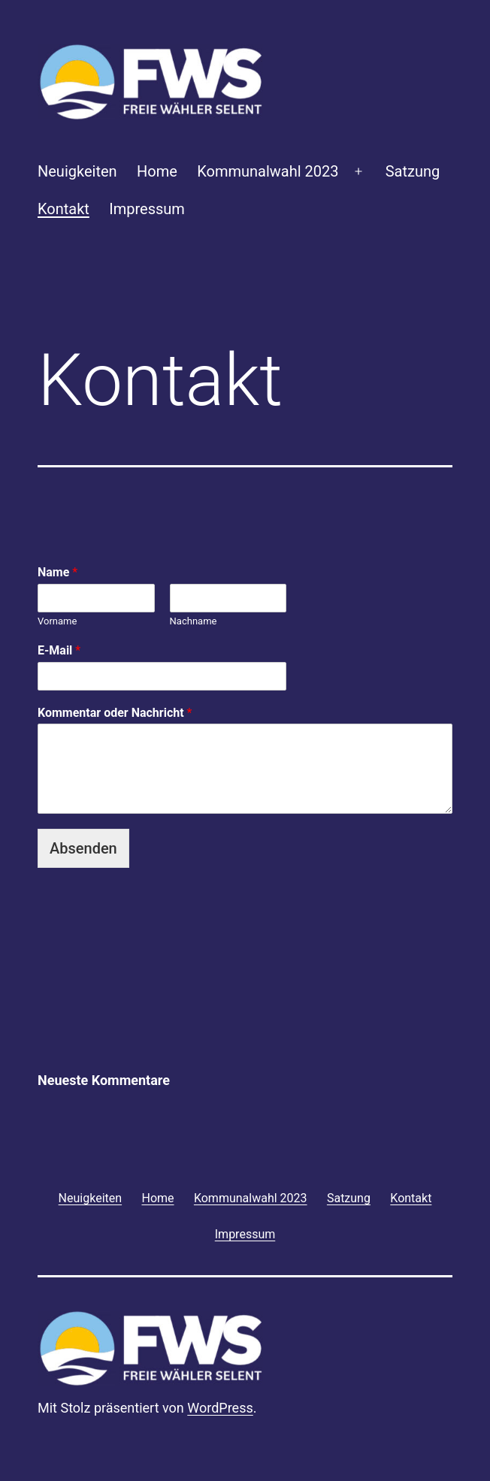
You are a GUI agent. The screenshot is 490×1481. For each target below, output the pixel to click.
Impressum (147, 209)
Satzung (413, 171)
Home (157, 171)
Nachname (193, 621)
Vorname (57, 621)
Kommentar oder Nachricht (115, 713)
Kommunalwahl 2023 (267, 171)
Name (57, 572)
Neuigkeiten (77, 171)
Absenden (83, 848)
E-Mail (59, 650)
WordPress (220, 1408)
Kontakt (63, 209)
